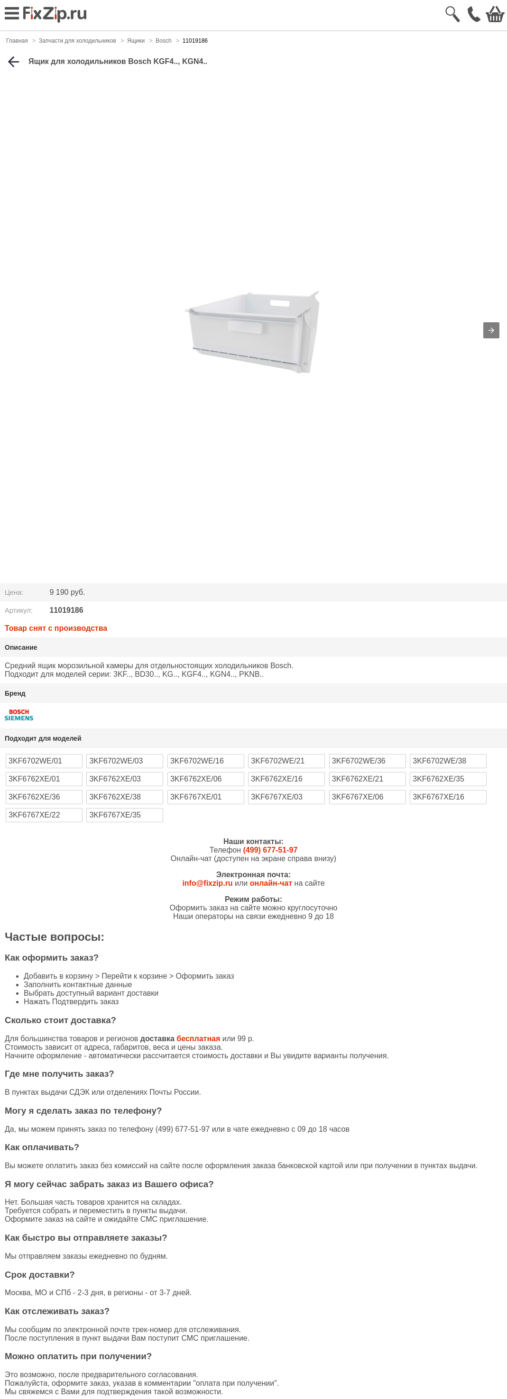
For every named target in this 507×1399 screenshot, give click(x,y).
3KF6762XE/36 (34, 797)
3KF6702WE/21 (277, 761)
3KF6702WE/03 (116, 761)
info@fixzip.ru (207, 883)
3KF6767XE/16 (438, 797)
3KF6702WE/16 (197, 761)
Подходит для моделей (43, 738)
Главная (17, 40)
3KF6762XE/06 (196, 779)
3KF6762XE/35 (438, 779)
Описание (21, 647)
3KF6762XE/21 (358, 779)
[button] (491, 330)
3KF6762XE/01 (34, 779)
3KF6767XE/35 (115, 815)
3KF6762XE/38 (115, 797)
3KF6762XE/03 (115, 779)
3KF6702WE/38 (439, 761)
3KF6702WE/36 (359, 761)
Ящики (136, 40)
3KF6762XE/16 (277, 779)
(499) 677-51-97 (270, 850)
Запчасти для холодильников (77, 40)
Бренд (15, 693)
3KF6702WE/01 (35, 761)
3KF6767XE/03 (277, 797)
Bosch (163, 40)
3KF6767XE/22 (34, 815)
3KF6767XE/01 (196, 797)
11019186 (195, 40)
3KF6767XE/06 (358, 797)
